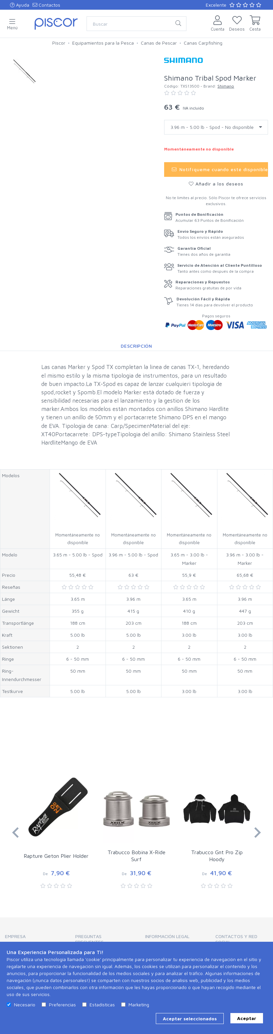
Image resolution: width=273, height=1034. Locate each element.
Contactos (46, 5)
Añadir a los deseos (216, 183)
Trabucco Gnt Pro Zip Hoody (217, 855)
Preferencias (62, 1004)
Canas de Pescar (159, 43)
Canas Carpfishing (203, 43)
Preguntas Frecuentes (89, 939)
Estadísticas (102, 1004)
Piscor (58, 43)
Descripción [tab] (136, 346)
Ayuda (19, 5)
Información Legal (167, 936)
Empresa (15, 936)
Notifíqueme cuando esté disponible (220, 169)
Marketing (139, 1004)
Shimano (225, 86)
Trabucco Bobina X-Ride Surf (136, 855)
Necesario (24, 1004)
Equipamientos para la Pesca (103, 43)
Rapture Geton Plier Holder (56, 856)
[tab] (31, 938)
